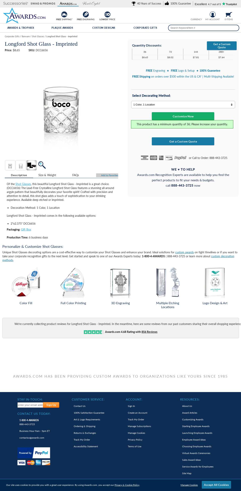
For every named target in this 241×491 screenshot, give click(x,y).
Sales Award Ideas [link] (191, 459)
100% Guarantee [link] (89, 412)
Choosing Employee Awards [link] (196, 446)
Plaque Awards (62, 27)
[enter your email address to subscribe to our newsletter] (30, 405)
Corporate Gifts (145, 27)
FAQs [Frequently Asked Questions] (75, 175)
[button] (15, 3)
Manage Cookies (189, 484)
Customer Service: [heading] (88, 399)
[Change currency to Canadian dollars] (199, 13)
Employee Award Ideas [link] (194, 439)
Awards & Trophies (20, 27)
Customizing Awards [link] (192, 419)
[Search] (234, 28)
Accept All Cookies (216, 484)
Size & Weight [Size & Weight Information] (47, 175)
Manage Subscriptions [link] (139, 426)
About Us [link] (187, 406)
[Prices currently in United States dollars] (193, 13)
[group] (196, 13)
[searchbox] (203, 28)
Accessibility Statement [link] (86, 446)
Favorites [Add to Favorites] (109, 175)
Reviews (149, 331)
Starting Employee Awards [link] (195, 426)
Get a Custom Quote (221, 46)
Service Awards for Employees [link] (197, 466)
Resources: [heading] (190, 399)
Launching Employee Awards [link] (197, 432)
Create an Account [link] (137, 412)
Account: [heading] (134, 399)
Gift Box (26, 229)
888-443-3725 (29, 422)
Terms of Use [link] (134, 446)
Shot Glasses (23, 184)
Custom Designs (103, 27)
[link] (147, 3)
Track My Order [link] (82, 439)
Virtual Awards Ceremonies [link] (196, 453)
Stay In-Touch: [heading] (30, 399)
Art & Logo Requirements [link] (87, 419)
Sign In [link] (131, 406)
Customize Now (183, 116)
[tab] (19, 175)
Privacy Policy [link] (135, 439)
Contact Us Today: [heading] (34, 413)
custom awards (184, 252)
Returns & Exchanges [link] (85, 432)
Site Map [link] (186, 473)
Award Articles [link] (189, 412)
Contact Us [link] (79, 406)
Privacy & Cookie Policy (127, 484)
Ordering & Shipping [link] (84, 426)
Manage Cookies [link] (136, 432)
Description (19, 175)
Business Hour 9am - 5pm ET (34, 430)
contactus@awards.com (31, 437)
